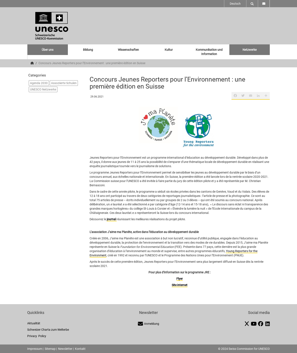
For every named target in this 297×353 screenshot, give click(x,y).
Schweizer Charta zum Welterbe (48, 329)
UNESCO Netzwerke (43, 89)
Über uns (47, 49)
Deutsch (235, 3)
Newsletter (65, 348)
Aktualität (33, 323)
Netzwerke (250, 49)
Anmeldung (148, 323)
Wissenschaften (128, 49)
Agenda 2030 (39, 83)
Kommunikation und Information (209, 52)
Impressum (34, 348)
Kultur (169, 49)
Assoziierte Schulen (64, 83)
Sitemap (50, 348)
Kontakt (80, 348)
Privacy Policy (36, 336)
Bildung (88, 49)
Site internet (179, 285)
